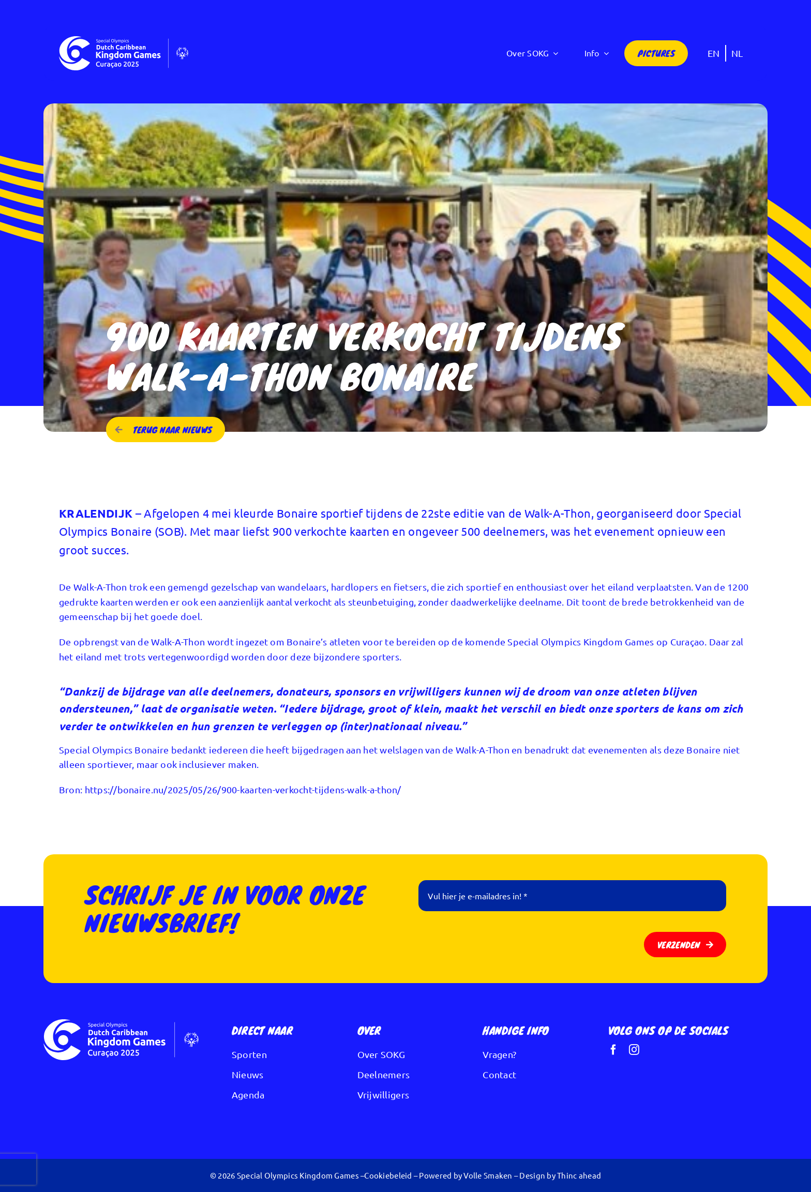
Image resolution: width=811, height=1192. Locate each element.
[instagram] (634, 1050)
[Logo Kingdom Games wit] (123, 40)
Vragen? (499, 1054)
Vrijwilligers (383, 1094)
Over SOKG (381, 1054)
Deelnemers (383, 1074)
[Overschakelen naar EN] (713, 53)
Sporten (249, 1054)
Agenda (248, 1094)
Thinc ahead (579, 1175)
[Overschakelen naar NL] (737, 53)
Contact (499, 1074)
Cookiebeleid (388, 1175)
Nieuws (248, 1074)
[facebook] (613, 1050)
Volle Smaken (487, 1175)
